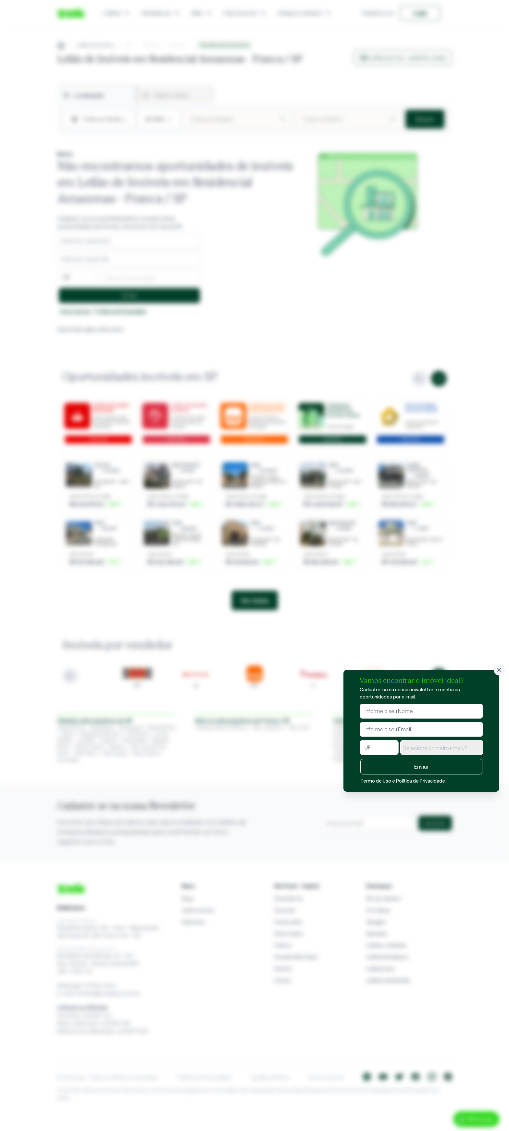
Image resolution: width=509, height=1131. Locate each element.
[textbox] (442, 748)
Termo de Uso (375, 781)
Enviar (421, 766)
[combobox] (441, 747)
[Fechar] (499, 669)
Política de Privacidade (420, 781)
